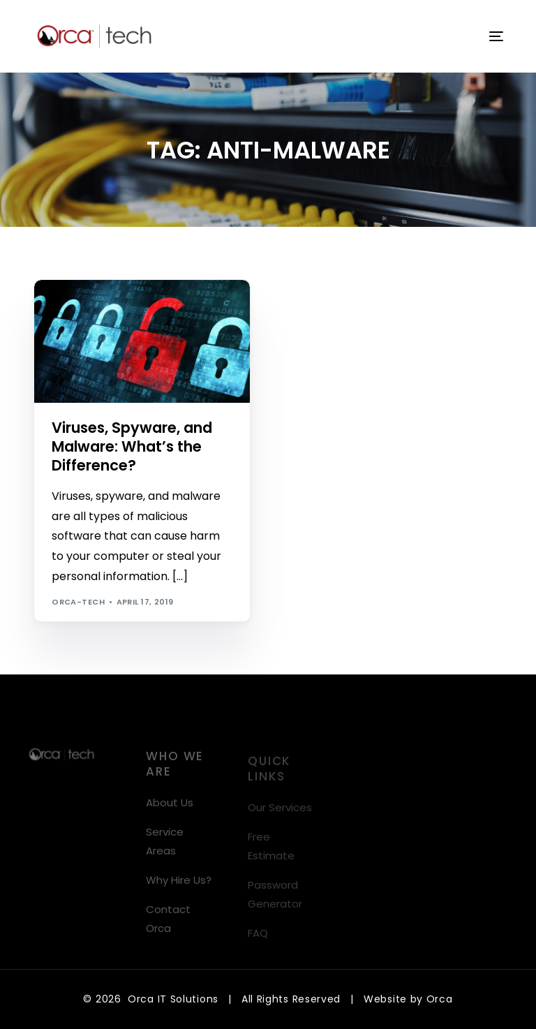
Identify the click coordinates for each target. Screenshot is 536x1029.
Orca (439, 999)
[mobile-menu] (487, 36)
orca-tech (78, 601)
